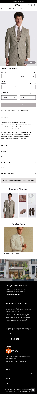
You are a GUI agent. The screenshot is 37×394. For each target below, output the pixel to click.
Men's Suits (9, 8)
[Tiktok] (9, 339)
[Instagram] (14, 339)
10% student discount (18, 1)
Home (2, 8)
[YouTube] (17, 339)
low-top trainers (25, 127)
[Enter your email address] (15, 333)
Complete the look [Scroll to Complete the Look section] (29, 62)
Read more (31, 180)
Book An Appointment (13, 294)
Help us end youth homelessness (16, 361)
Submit (28, 333)
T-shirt (16, 127)
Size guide (33, 72)
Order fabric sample (8, 110)
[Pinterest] (11, 339)
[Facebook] (6, 339)
